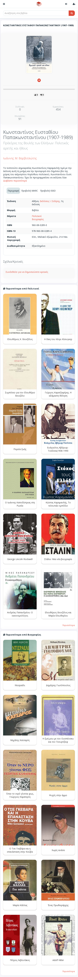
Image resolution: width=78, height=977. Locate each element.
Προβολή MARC (29, 190)
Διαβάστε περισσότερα (15, 180)
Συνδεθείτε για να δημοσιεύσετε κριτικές (27, 271)
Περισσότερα (68, 625)
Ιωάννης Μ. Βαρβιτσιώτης (20, 158)
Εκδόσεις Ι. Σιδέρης (50, 201)
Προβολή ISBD (48, 190)
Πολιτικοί (37, 216)
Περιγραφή (13, 190)
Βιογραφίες (38, 219)
